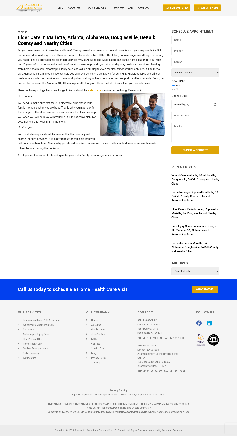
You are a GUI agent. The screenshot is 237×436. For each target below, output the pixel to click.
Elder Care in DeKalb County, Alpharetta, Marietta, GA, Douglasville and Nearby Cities (194, 213)
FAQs (94, 339)
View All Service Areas (153, 394)
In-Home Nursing (81, 403)
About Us (96, 325)
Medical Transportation (35, 348)
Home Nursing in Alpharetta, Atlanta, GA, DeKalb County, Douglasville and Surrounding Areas (195, 196)
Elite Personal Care (33, 339)
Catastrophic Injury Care (36, 334)
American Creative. (172, 430)
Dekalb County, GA (141, 407)
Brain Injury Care (101, 403)
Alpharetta (78, 394)
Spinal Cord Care (150, 403)
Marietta (99, 394)
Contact (95, 343)
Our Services (98, 329)
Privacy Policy (98, 358)
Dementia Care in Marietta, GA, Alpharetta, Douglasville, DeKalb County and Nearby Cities (194, 247)
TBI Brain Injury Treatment (125, 403)
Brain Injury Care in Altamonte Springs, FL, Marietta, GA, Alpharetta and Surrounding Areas (194, 230)
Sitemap (95, 362)
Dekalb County (92, 411)
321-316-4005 (207, 7)
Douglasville (111, 394)
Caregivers (29, 329)
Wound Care (29, 358)
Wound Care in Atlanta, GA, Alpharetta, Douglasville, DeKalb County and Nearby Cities (195, 179)
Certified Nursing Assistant (174, 403)
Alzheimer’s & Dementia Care (39, 325)
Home (94, 320)
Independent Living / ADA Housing (41, 320)
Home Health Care (33, 343)
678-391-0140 (177, 7)
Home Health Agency (59, 403)
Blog (93, 353)
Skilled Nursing (31, 353)
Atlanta (89, 394)
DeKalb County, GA (130, 394)
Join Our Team (99, 334)
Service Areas (98, 348)
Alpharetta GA (155, 411)
